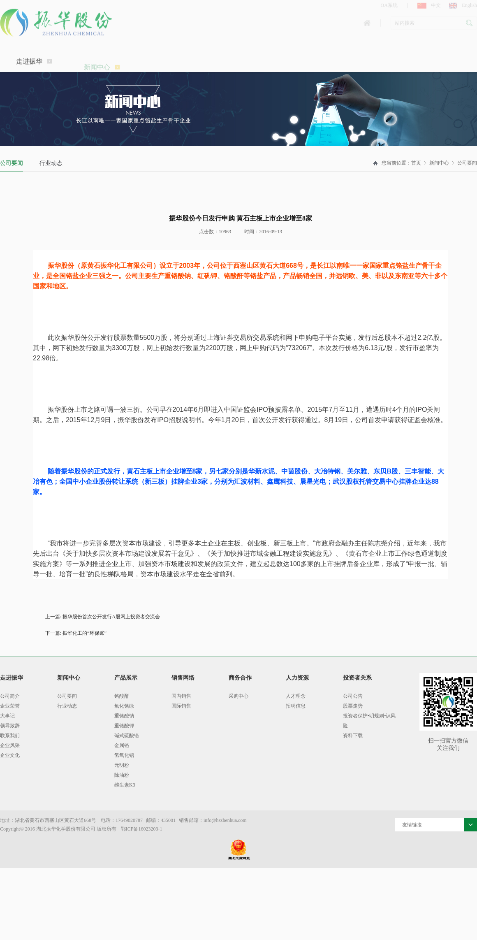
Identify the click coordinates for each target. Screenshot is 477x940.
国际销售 (181, 706)
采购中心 (238, 696)
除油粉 (121, 775)
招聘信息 (296, 706)
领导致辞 (10, 726)
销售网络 (183, 678)
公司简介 (10, 696)
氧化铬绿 (124, 706)
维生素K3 (124, 785)
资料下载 (353, 735)
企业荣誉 (10, 706)
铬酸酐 (121, 696)
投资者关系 (357, 678)
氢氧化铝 (124, 755)
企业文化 (10, 755)
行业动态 (51, 163)
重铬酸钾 (124, 726)
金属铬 (121, 745)
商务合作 (240, 678)
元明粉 (121, 765)
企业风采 (10, 745)
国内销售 (181, 696)
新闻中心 (439, 163)
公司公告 (353, 696)
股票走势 (353, 706)
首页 (416, 163)
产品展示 (125, 678)
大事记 (7, 716)
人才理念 (296, 696)
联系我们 (10, 735)
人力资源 (297, 678)
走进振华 (34, 70)
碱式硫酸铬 (126, 735)
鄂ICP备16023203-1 (141, 829)
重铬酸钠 (124, 716)
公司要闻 (11, 163)
